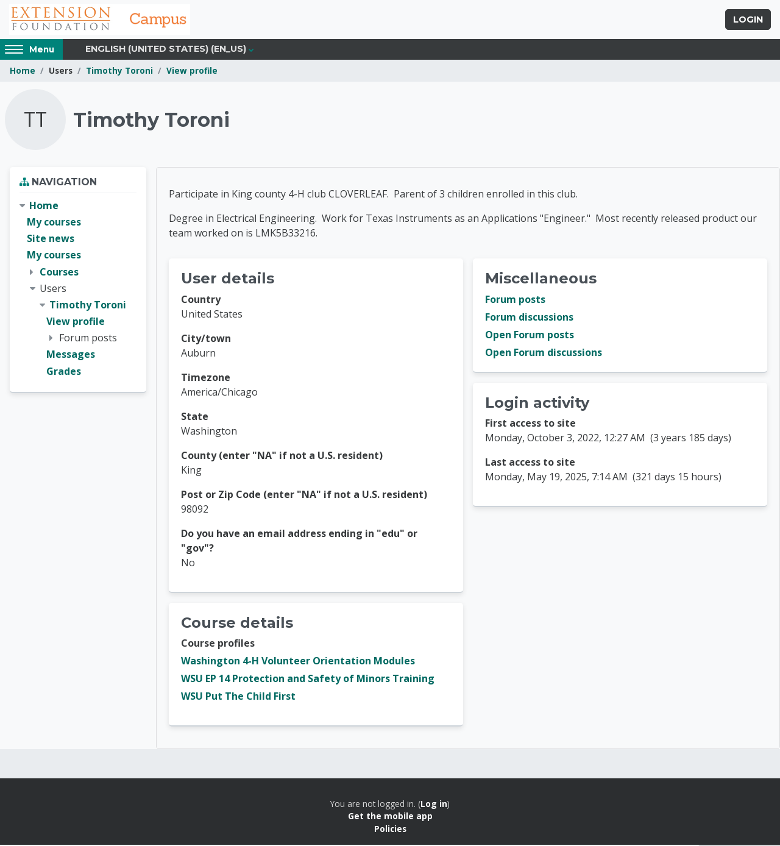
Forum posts (515, 300)
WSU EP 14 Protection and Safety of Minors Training (307, 679)
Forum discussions (529, 318)
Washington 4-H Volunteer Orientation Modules (298, 662)
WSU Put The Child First (238, 697)
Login (748, 20)
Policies (390, 830)
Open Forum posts (529, 336)
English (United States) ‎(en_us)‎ (165, 49)
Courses (59, 272)
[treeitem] (78, 290)
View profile (192, 71)
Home (22, 71)
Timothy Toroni (119, 71)
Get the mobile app (390, 817)
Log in (433, 805)
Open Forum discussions (543, 353)
